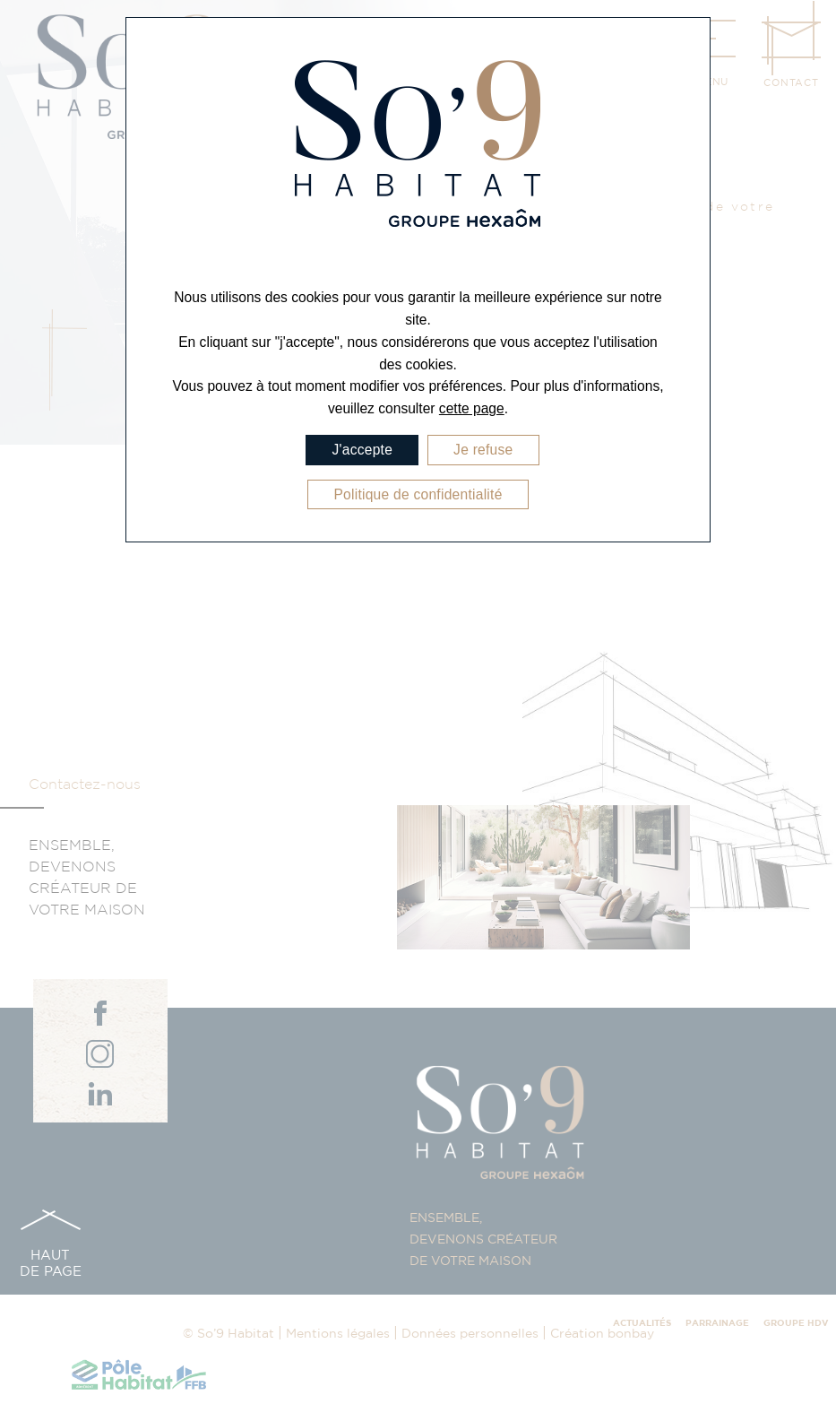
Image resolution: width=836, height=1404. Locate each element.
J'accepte (362, 449)
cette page (471, 408)
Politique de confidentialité (417, 494)
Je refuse (483, 449)
